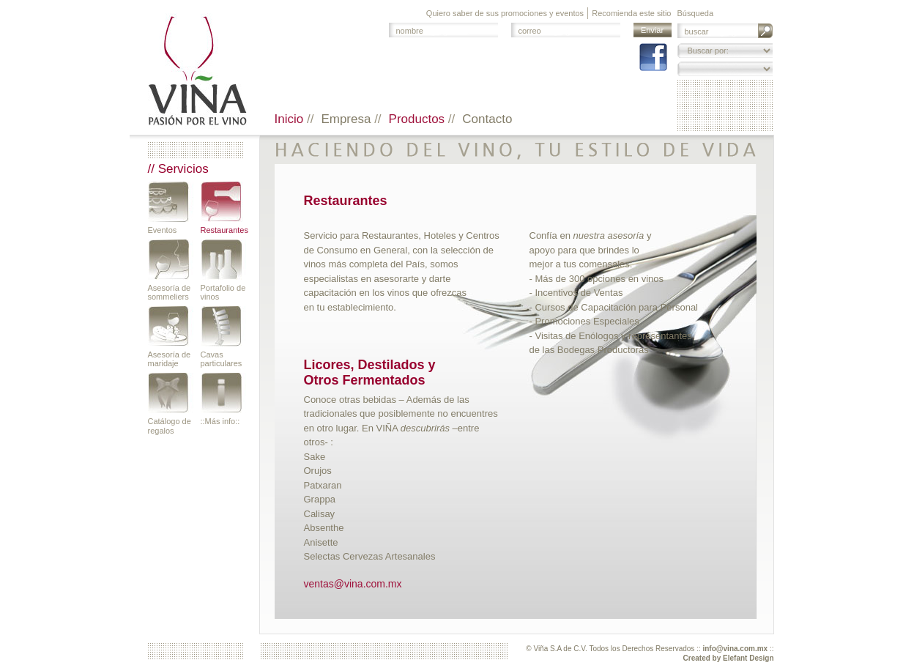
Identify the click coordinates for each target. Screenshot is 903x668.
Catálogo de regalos (169, 425)
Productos (418, 119)
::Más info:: (220, 421)
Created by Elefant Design (728, 658)
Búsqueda (695, 13)
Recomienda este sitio (631, 13)
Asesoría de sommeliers (169, 292)
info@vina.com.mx (735, 649)
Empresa (347, 119)
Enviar (652, 30)
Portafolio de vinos (223, 292)
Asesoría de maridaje (169, 359)
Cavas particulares (221, 359)
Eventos (162, 230)
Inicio (291, 119)
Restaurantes (223, 230)
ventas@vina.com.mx (353, 584)
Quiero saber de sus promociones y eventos (505, 13)
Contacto (487, 119)
